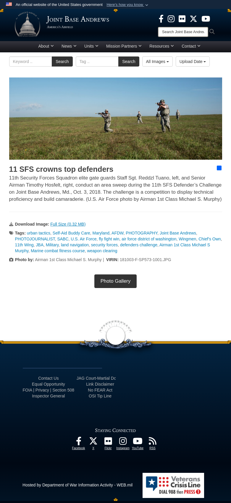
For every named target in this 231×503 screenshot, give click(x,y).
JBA (39, 247)
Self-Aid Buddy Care (71, 235)
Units (91, 48)
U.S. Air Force (83, 241)
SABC (62, 241)
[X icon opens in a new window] (193, 18)
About (46, 48)
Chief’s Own (209, 241)
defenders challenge (138, 247)
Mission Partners (124, 48)
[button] (127, 5)
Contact (191, 48)
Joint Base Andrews (178, 235)
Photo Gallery (116, 283)
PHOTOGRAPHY (141, 235)
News (69, 48)
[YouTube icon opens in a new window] (205, 18)
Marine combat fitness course (58, 252)
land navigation (75, 247)
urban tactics (38, 235)
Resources (161, 48)
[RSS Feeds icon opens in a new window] (152, 444)
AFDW (117, 235)
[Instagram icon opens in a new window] (171, 18)
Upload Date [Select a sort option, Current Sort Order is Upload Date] (193, 63)
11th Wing (24, 247)
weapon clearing (102, 252)
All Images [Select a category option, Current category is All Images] (157, 63)
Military (52, 247)
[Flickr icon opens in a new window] (182, 18)
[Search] (183, 32)
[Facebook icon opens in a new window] (161, 18)
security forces (104, 247)
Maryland (100, 235)
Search (62, 63)
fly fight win (109, 241)
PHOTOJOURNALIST (35, 241)
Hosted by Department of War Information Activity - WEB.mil (77, 487)
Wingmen (187, 241)
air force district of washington (149, 241)
